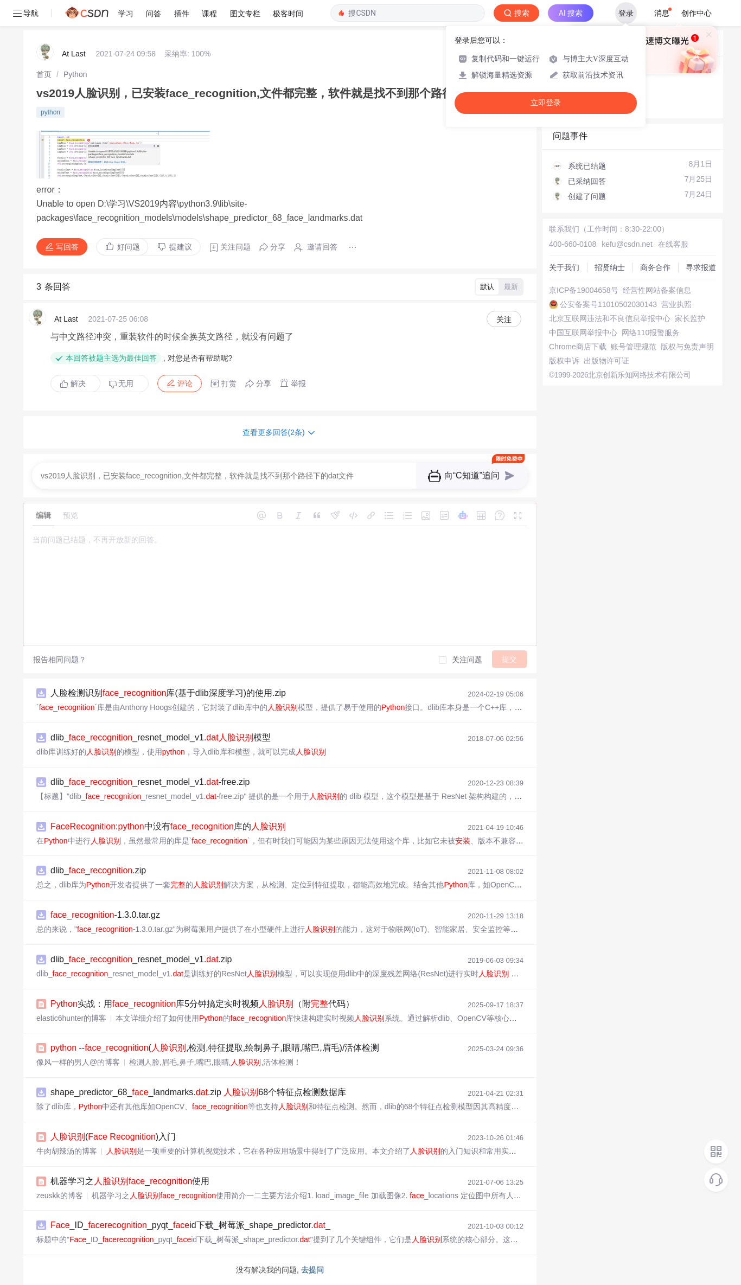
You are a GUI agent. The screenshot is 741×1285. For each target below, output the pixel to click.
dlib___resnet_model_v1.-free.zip (150, 782)
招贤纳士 (610, 267)
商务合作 (655, 267)
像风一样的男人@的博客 (78, 1062)
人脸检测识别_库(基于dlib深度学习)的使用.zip (168, 693)
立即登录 (546, 103)
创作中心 (696, 13)
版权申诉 (564, 360)
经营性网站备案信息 (657, 290)
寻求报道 (701, 267)
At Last (74, 53)
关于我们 (564, 267)
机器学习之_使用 (129, 1181)
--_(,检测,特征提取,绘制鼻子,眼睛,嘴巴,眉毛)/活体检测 (214, 1047)
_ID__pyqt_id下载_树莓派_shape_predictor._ (190, 1225)
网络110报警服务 (651, 332)
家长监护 (690, 318)
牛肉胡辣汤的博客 (66, 1151)
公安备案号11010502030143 (608, 304)
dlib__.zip (98, 870)
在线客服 (673, 244)
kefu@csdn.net (627, 244)
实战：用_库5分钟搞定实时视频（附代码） (202, 1003)
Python (75, 74)
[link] (44, 74)
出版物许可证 (606, 360)
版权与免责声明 (687, 346)
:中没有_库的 (168, 826)
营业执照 (676, 304)
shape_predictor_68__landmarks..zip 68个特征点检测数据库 (198, 1092)
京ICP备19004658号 (583, 290)
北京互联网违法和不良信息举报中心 (609, 318)
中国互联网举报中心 (583, 332)
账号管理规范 (633, 346)
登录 (626, 13)
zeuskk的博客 (59, 1195)
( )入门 (113, 1136)
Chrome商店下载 (577, 346)
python (50, 112)
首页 (44, 74)
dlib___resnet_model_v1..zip (141, 959)
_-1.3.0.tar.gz (105, 914)
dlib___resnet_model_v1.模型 (160, 737)
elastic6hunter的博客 (71, 1018)
